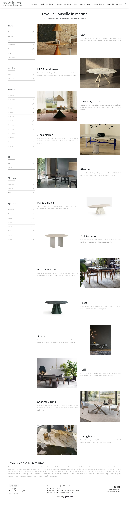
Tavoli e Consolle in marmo (78, 18)
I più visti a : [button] (13, 203)
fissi (21, 193)
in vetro (21, 146)
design (21, 163)
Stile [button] (10, 157)
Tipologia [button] (12, 178)
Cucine (59, 4)
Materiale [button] (12, 89)
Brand (42, 4)
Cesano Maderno (21, 214)
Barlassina (21, 210)
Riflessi (21, 53)
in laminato (21, 116)
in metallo (21, 138)
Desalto (21, 36)
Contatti (119, 4)
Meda (21, 226)
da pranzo (21, 78)
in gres (21, 104)
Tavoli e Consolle (64, 18)
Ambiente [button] (12, 68)
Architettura (50, 4)
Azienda (34, 4)
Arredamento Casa (70, 4)
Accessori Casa (85, 4)
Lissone (21, 222)
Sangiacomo (21, 57)
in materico (21, 129)
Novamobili (21, 45)
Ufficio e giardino (98, 4)
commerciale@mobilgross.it (60, 486)
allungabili (21, 184)
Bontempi (21, 32)
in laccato (21, 112)
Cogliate (21, 218)
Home (44, 18)
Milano (21, 231)
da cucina (21, 74)
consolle (21, 188)
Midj (21, 40)
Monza (21, 235)
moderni (21, 167)
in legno (21, 121)
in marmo (21, 125)
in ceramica (21, 99)
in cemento (21, 95)
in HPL (21, 108)
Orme (21, 49)
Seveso (21, 239)
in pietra (21, 142)
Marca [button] (10, 25)
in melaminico (21, 133)
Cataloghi (110, 4)
